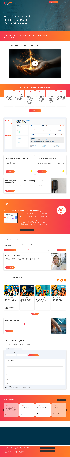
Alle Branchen (61, 252)
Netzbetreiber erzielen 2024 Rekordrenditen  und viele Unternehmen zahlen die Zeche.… (26, 302)
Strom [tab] (9, 351)
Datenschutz (13, 455)
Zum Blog (33, 315)
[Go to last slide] (3, 410)
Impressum (20, 455)
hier (40, 329)
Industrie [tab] (22, 252)
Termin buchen (52, 2)
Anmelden (8, 332)
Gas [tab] (18, 351)
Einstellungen (6, 455)
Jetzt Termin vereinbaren (34, 112)
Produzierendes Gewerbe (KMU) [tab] (36, 252)
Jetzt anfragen (9, 173)
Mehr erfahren (9, 269)
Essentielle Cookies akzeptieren (47, 451)
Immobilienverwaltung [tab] (10, 252)
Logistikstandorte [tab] (50, 252)
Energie (5, 4)
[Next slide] (66, 410)
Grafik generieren (32, 357)
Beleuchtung (9, 4)
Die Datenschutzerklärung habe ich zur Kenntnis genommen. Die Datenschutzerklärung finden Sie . (24, 329)
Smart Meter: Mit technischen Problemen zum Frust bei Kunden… (57, 302)
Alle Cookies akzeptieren (47, 448)
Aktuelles (11, 299)
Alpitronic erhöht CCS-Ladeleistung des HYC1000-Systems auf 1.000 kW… (41, 302)
